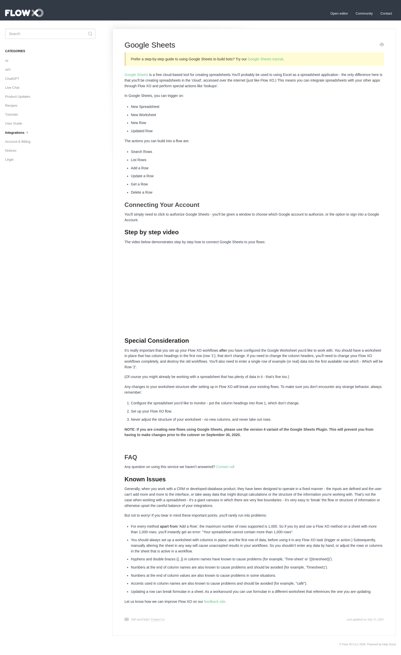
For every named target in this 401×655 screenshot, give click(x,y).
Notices (10, 150)
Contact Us (158, 619)
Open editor (339, 13)
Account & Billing (17, 141)
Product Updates (17, 96)
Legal (9, 159)
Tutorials (11, 114)
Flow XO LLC (350, 644)
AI (6, 61)
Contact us (224, 467)
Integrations (17, 132)
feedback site (214, 602)
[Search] (50, 34)
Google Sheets (136, 75)
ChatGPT (12, 79)
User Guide (13, 123)
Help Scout (389, 644)
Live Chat (12, 88)
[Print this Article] (382, 45)
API (7, 70)
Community (364, 13)
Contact (386, 13)
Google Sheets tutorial (265, 59)
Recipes (11, 105)
